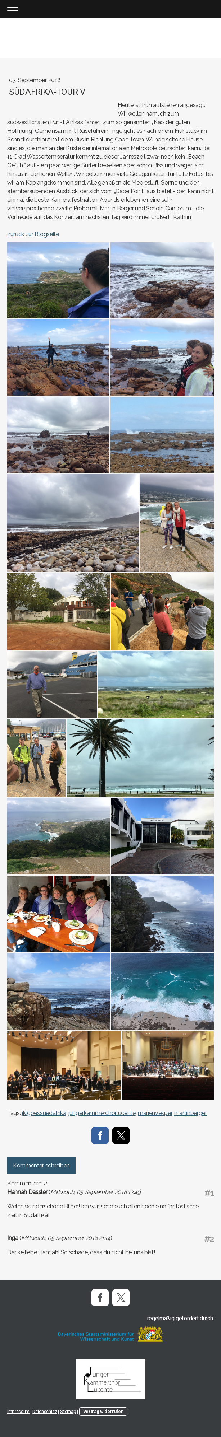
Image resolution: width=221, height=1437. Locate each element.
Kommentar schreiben (41, 1165)
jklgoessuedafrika (44, 1113)
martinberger (190, 1113)
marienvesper (155, 1113)
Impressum (18, 1411)
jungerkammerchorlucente (102, 1113)
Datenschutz (44, 1411)
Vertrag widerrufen (103, 1411)
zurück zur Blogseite (33, 234)
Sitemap (68, 1411)
